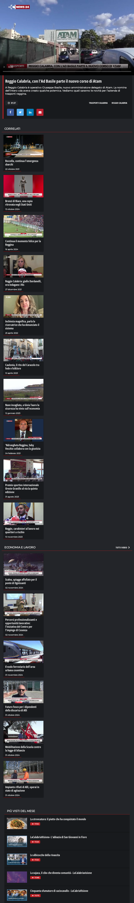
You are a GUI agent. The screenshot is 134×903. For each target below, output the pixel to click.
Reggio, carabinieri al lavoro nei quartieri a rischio (22, 530)
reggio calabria (119, 102)
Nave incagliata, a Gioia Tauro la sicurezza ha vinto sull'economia (22, 406)
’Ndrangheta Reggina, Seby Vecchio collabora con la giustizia (22, 447)
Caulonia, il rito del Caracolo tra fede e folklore (22, 366)
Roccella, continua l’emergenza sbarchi (21, 162)
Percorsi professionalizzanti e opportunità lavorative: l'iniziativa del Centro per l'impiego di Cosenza (21, 625)
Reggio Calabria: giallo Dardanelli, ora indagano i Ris (23, 283)
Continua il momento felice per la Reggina (23, 243)
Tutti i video (123, 547)
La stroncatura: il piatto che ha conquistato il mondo (58, 819)
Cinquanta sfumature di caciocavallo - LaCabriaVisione (59, 891)
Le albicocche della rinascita (45, 855)
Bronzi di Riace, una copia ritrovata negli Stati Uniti (18, 202)
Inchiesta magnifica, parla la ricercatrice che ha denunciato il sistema (22, 324)
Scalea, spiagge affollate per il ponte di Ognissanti (21, 581)
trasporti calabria (98, 102)
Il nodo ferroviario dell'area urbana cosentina (20, 668)
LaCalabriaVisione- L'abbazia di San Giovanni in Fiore (58, 837)
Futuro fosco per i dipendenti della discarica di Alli (20, 708)
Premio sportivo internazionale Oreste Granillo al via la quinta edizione (22, 488)
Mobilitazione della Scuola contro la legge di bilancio (23, 748)
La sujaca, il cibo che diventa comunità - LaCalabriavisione (61, 873)
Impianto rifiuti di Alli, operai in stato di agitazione (22, 788)
